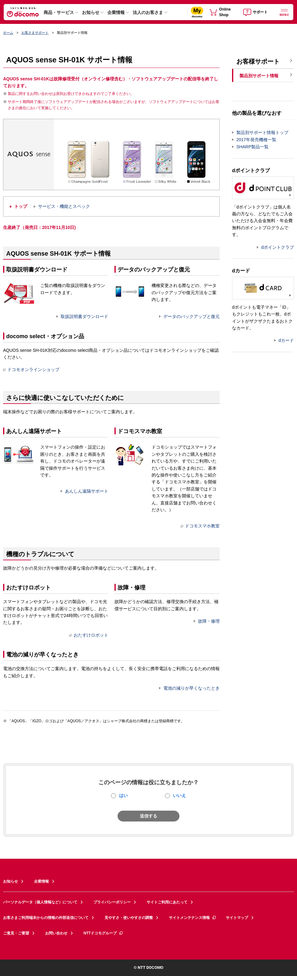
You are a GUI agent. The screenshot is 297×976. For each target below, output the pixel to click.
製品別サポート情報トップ (262, 132)
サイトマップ (237, 918)
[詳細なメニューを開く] (284, 12)
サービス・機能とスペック (64, 206)
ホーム (8, 32)
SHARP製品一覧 (252, 146)
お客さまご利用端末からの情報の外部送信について (45, 918)
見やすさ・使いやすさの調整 (129, 918)
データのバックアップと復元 (191, 316)
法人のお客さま (148, 12)
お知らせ (90, 12)
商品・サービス (59, 12)
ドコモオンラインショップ (31, 369)
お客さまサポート (35, 32)
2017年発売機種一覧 (256, 139)
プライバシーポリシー (112, 902)
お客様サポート (258, 61)
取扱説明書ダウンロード (84, 316)
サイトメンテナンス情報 (193, 917)
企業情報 (116, 12)
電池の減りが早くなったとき (191, 688)
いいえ (179, 795)
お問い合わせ (56, 933)
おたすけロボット (88, 635)
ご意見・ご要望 (16, 933)
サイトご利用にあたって (167, 902)
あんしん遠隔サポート (86, 491)
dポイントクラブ (277, 247)
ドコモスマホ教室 (200, 525)
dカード (286, 340)
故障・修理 (209, 621)
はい (123, 795)
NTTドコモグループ (103, 933)
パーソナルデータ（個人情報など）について (40, 902)
